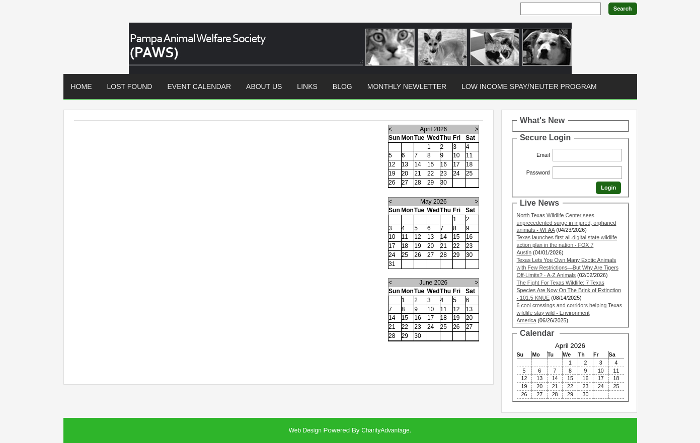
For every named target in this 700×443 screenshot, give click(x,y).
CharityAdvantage (385, 430)
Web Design (305, 430)
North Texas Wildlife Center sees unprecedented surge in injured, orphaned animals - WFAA (566, 222)
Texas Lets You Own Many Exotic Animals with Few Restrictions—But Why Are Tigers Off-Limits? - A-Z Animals (568, 267)
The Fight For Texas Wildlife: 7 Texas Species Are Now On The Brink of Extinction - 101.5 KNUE (569, 290)
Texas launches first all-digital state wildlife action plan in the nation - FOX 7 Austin (567, 244)
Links (307, 86)
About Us (264, 86)
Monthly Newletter (406, 86)
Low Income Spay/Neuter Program (529, 86)
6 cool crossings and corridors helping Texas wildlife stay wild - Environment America (570, 312)
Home (81, 86)
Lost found (129, 86)
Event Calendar (199, 86)
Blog (342, 86)
